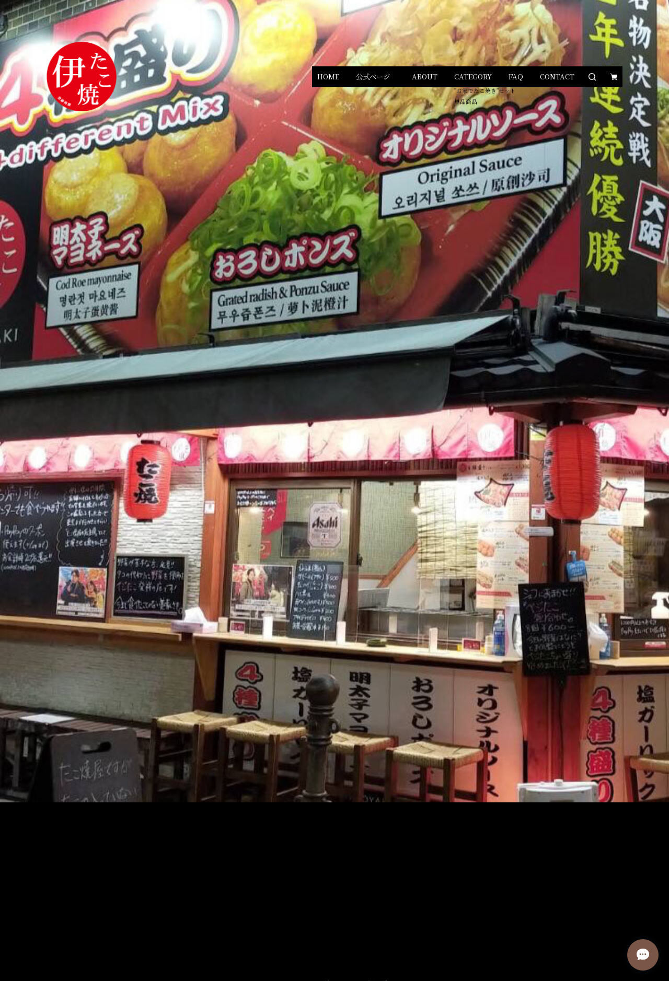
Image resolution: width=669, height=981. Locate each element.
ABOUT (424, 76)
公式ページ (373, 76)
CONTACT (557, 76)
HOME (328, 76)
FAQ (516, 76)
